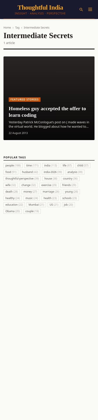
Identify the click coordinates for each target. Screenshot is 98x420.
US (54, 205)
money (30, 191)
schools (69, 198)
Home (7, 27)
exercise (49, 185)
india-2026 (53, 172)
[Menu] (90, 9)
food (10, 172)
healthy (12, 198)
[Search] (81, 9)
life (67, 165)
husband (30, 172)
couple (32, 211)
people (13, 165)
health (50, 198)
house (50, 178)
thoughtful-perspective (22, 178)
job (68, 205)
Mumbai (36, 205)
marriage (51, 191)
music (31, 198)
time (32, 165)
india (50, 165)
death (11, 191)
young (71, 191)
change (29, 185)
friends (69, 185)
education (14, 205)
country (70, 178)
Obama (12, 211)
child (82, 165)
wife (10, 185)
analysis (75, 172)
